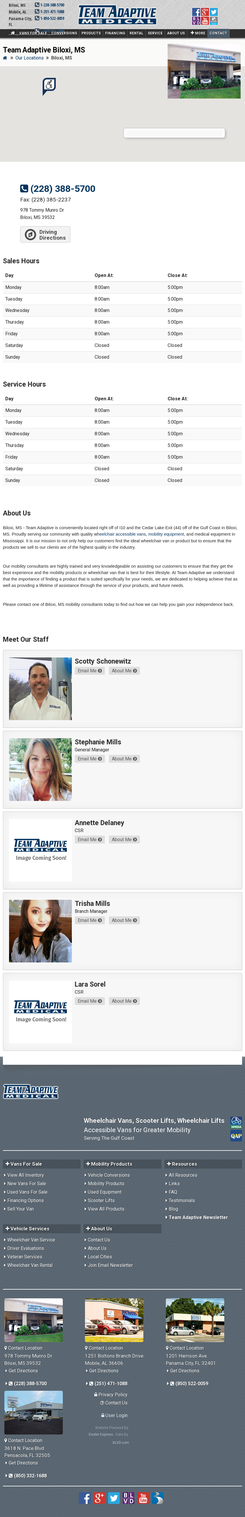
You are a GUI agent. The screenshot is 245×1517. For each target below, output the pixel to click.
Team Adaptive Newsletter (198, 1217)
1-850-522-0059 (49, 18)
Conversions (64, 33)
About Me (124, 671)
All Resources (183, 1175)
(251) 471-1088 (108, 1383)
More (198, 33)
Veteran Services (24, 1257)
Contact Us (99, 1240)
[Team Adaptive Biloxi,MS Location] (36, 1320)
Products (91, 33)
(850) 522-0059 (189, 1383)
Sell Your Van (20, 1209)
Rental (136, 33)
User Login (114, 1415)
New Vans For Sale (26, 1183)
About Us (176, 33)
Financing (115, 33)
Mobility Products (106, 1183)
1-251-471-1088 (49, 11)
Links (174, 1183)
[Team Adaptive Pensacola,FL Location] (36, 1412)
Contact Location (23, 1348)
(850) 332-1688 (28, 1476)
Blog (173, 1209)
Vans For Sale (33, 33)
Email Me (90, 671)
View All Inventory (25, 1175)
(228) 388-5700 (57, 188)
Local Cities (100, 1257)
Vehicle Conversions (109, 1175)
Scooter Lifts (101, 1200)
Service (155, 33)
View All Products (106, 1209)
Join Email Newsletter (110, 1265)
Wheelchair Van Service (31, 1240)
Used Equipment (104, 1192)
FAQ (173, 1192)
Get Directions (23, 1371)
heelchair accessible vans (121, 534)
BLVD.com (121, 1443)
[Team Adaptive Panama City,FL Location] (197, 1320)
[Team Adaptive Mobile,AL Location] (116, 1320)
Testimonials (182, 1200)
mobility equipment (166, 534)
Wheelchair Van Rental (30, 1265)
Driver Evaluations (25, 1248)
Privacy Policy (111, 1394)
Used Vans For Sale (27, 1192)
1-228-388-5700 (49, 4)
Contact (218, 33)
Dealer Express (101, 1434)
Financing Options (25, 1200)
